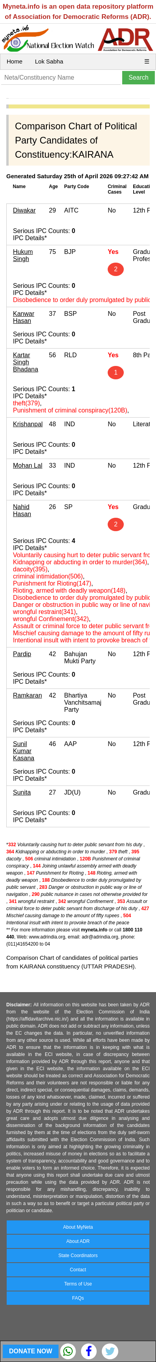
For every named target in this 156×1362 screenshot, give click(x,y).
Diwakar (24, 210)
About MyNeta (78, 1227)
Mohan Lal (27, 465)
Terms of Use (78, 1284)
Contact (78, 1269)
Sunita (22, 792)
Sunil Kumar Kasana (23, 751)
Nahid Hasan (22, 510)
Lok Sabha (49, 61)
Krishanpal (28, 424)
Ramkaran (27, 695)
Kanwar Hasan (23, 317)
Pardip (22, 654)
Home (14, 61)
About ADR (78, 1241)
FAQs (78, 1298)
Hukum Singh (23, 255)
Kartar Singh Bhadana (25, 362)
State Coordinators (77, 1255)
